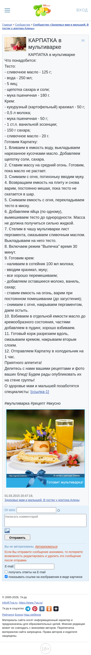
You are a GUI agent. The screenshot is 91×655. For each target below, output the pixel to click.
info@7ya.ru (9, 602)
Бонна (19, 614)
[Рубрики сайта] (7, 10)
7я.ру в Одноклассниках (49, 608)
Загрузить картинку (7, 530)
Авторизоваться (46, 546)
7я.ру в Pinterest (34, 608)
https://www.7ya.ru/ (31, 602)
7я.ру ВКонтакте (42, 608)
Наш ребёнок (32, 614)
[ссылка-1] (39, 392)
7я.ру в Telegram (27, 608)
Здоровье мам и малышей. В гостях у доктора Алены (42, 500)
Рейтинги (8, 614)
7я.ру (56, 608)
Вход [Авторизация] (82, 9)
